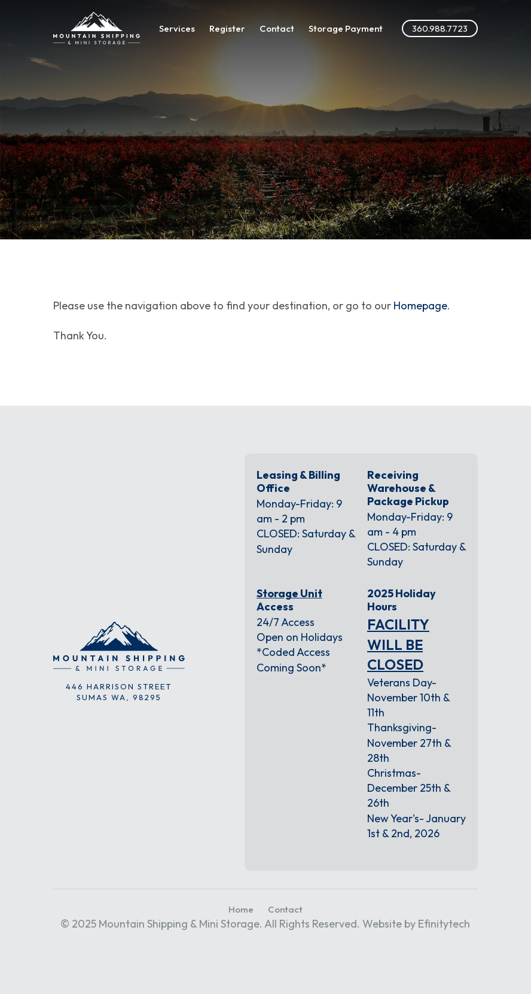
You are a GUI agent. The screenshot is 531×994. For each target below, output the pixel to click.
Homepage (420, 305)
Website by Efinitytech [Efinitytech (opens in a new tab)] (416, 924)
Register (227, 28)
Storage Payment (346, 28)
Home (241, 909)
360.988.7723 (440, 28)
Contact (277, 28)
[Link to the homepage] (96, 28)
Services (177, 28)
